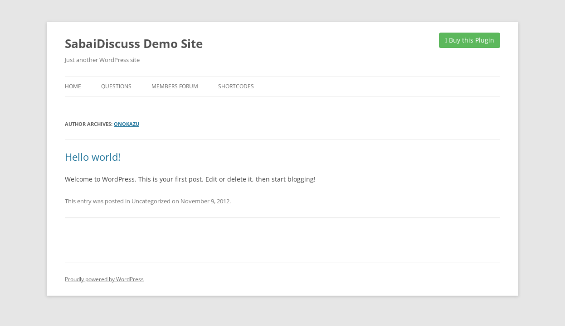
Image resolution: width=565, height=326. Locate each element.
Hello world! (93, 156)
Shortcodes (236, 86)
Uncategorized (151, 201)
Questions (116, 86)
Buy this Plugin (469, 40)
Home (73, 86)
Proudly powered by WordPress (104, 279)
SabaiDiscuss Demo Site (134, 43)
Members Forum (174, 86)
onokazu (126, 123)
